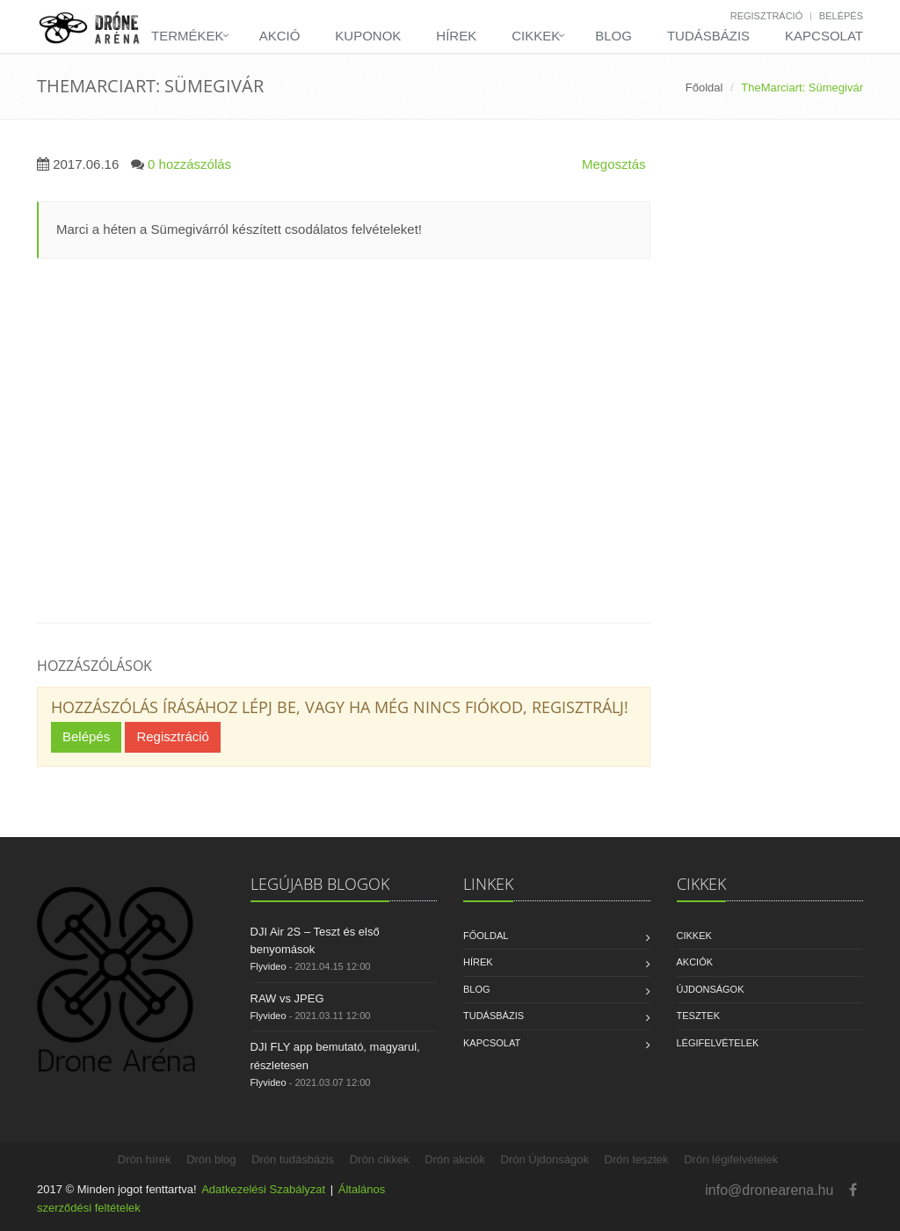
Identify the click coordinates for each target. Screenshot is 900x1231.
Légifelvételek (718, 1043)
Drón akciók (455, 1159)
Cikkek (536, 35)
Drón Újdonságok (545, 1159)
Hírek (456, 35)
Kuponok (368, 35)
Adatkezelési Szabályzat (263, 1189)
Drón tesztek (637, 1159)
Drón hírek (144, 1159)
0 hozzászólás (189, 164)
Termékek (187, 35)
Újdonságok (710, 989)
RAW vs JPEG (287, 998)
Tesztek (699, 1015)
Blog (613, 35)
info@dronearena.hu (769, 1190)
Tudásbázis (708, 35)
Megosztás (614, 164)
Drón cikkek (380, 1159)
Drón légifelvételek (731, 1159)
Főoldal (704, 87)
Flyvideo (268, 966)
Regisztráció (766, 16)
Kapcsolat (824, 35)
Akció (280, 35)
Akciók (695, 962)
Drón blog (211, 1159)
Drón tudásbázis (292, 1159)
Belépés (841, 16)
